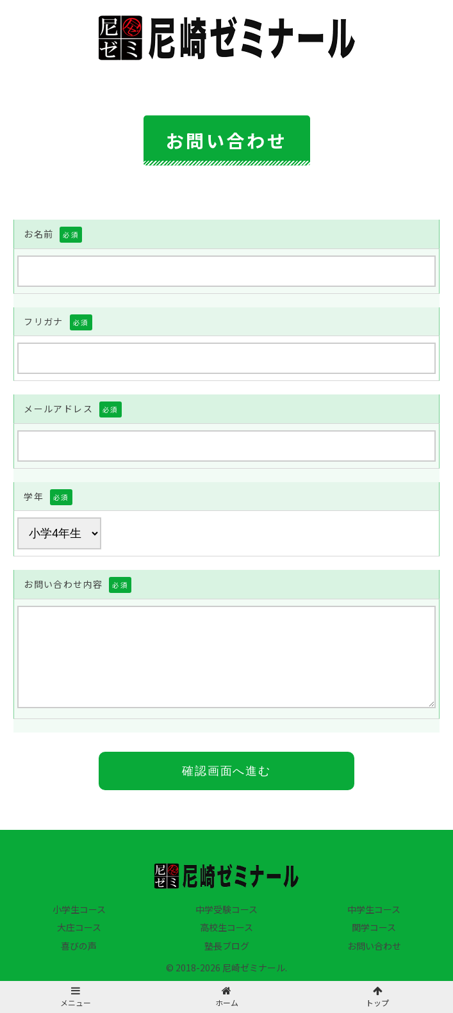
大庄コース (79, 927)
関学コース (374, 927)
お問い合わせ (374, 945)
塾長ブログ (226, 945)
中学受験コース (226, 909)
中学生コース (373, 909)
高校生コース (226, 927)
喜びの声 (79, 945)
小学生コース (79, 909)
